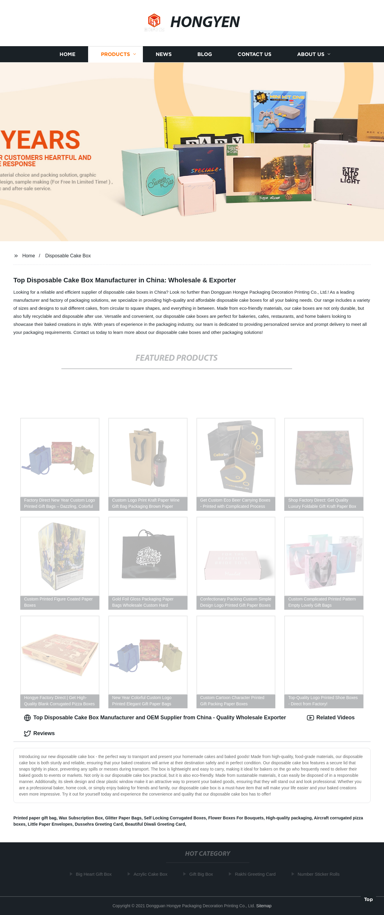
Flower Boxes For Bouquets (236, 818)
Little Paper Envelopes (50, 824)
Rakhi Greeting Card (256, 874)
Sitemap (263, 905)
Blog (204, 54)
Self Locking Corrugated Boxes (175, 818)
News (164, 54)
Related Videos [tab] (331, 717)
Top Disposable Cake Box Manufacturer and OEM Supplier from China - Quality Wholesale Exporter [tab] (155, 717)
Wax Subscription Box (81, 818)
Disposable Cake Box (68, 255)
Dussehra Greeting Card (99, 824)
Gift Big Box (202, 874)
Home (67, 54)
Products (115, 54)
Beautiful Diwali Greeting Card (155, 824)
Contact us (254, 54)
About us (310, 54)
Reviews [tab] (39, 733)
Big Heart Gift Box (95, 874)
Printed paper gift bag (35, 818)
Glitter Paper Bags (123, 818)
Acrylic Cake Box (152, 874)
